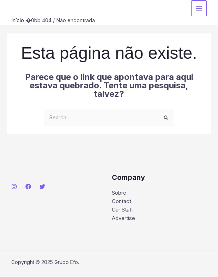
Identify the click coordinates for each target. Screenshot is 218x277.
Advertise (123, 218)
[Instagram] (14, 186)
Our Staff (122, 209)
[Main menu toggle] (199, 8)
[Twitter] (42, 186)
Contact (121, 201)
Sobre (119, 192)
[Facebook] (28, 186)
